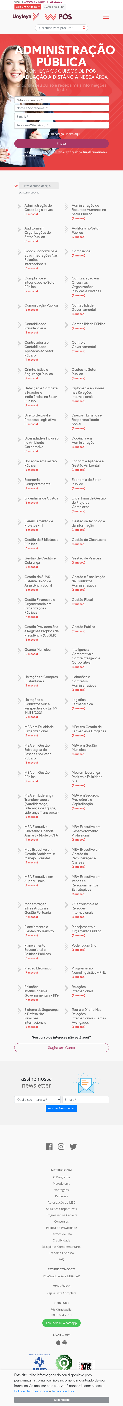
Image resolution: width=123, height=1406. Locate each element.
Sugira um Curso (61, 1048)
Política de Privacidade (92, 152)
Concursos (61, 1222)
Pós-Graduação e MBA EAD (61, 1277)
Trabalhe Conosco (61, 1254)
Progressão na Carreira (61, 1216)
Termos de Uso (27, 156)
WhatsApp (54, 2)
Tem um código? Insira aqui (61, 135)
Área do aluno (54, 7)
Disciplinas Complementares (61, 1248)
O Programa (61, 1178)
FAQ (61, 1260)
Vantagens (61, 1191)
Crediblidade (61, 1241)
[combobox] (61, 100)
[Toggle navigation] (106, 17)
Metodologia (61, 1184)
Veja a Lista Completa (61, 1294)
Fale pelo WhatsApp (61, 1324)
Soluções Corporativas (61, 1210)
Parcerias (61, 1197)
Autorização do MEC (62, 1203)
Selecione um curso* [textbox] (30, 101)
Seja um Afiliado (26, 7)
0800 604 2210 (61, 1316)
